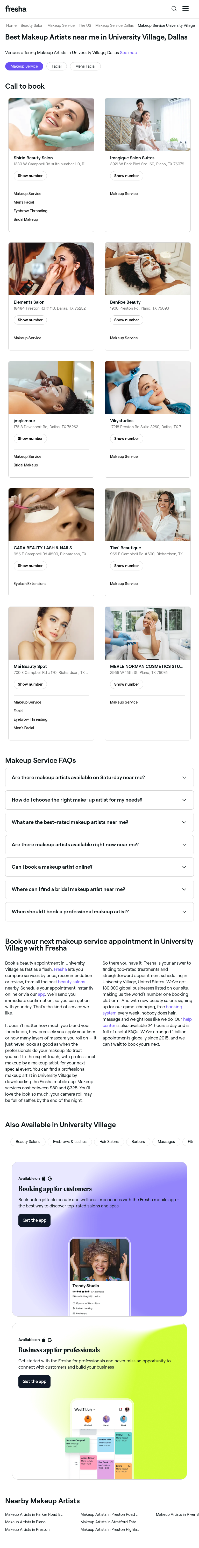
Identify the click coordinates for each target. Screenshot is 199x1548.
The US (85, 25)
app (41, 994)
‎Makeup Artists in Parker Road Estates (34, 1514)
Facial (56, 66)
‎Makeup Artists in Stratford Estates (110, 1522)
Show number (30, 176)
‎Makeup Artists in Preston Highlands (110, 1529)
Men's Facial (85, 66)
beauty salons (71, 981)
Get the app (34, 1220)
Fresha (60, 969)
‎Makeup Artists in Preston (27, 1529)
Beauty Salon (32, 25)
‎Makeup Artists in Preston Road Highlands (110, 1514)
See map (128, 52)
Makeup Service (61, 25)
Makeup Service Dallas (114, 25)
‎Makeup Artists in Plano (25, 1522)
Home (11, 25)
